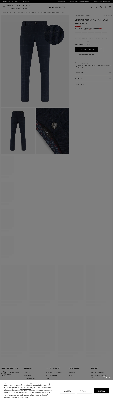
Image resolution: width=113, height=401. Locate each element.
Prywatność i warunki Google (35, 390)
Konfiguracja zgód (84, 390)
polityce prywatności (25, 389)
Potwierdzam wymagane (67, 390)
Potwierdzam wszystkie (101, 390)
